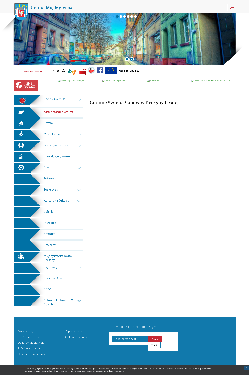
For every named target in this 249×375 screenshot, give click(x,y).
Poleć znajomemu (29, 348)
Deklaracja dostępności (32, 354)
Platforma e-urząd (29, 337)
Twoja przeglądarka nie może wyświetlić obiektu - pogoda (223, 73)
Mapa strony (25, 331)
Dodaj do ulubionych (31, 342)
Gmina (43, 8)
